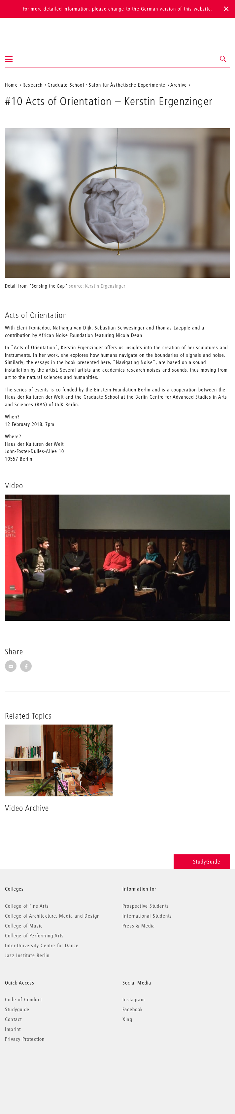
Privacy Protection (25, 1039)
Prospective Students (145, 905)
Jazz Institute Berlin (27, 955)
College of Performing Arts (34, 935)
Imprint (13, 1029)
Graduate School (66, 84)
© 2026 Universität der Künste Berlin (39, 1066)
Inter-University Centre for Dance (42, 945)
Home (11, 84)
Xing (127, 1019)
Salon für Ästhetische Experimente (127, 84)
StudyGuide (202, 861)
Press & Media (138, 925)
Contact (13, 1019)
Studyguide (17, 1009)
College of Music (24, 925)
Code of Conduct (23, 999)
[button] (223, 59)
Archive (178, 84)
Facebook (132, 1009)
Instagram (133, 999)
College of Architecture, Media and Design (52, 915)
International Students (147, 915)
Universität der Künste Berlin (31, 30)
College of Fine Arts (27, 905)
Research (32, 84)
